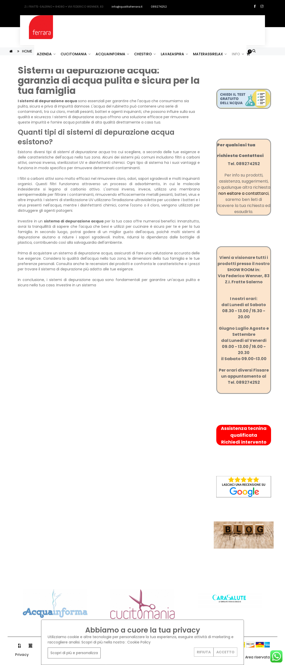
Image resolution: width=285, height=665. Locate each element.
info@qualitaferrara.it (124, 7)
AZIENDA (46, 54)
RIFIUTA (204, 652)
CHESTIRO (145, 54)
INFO (238, 54)
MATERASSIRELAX (210, 54)
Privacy (22, 654)
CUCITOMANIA (76, 54)
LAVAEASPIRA (174, 54)
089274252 (157, 7)
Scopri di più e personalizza (74, 652)
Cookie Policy (139, 642)
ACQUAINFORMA (112, 54)
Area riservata (257, 657)
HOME (27, 51)
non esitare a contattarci (243, 193)
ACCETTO (225, 652)
